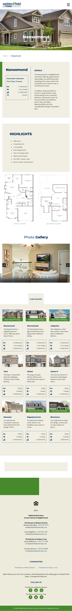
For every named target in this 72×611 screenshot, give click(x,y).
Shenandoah (33, 326)
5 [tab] (34, 277)
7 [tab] (40, 277)
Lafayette (55, 326)
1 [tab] (20, 277)
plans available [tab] (36, 299)
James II (54, 371)
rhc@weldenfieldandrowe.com (36, 544)
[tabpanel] (36, 263)
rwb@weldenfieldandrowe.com (36, 527)
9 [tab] (47, 277)
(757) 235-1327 (42, 532)
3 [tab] (27, 277)
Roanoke (8, 417)
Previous (4, 265)
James (30, 371)
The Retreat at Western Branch (25, 567)
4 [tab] (30, 277)
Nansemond (9, 326)
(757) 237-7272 (43, 525)
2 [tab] (23, 277)
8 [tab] (44, 277)
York (6, 371)
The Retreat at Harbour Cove (48, 567)
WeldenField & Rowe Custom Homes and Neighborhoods (39, 608)
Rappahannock (34, 417)
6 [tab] (37, 277)
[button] (36, 199)
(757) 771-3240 (43, 541)
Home (5, 56)
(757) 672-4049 (43, 549)
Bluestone (55, 417)
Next (68, 265)
